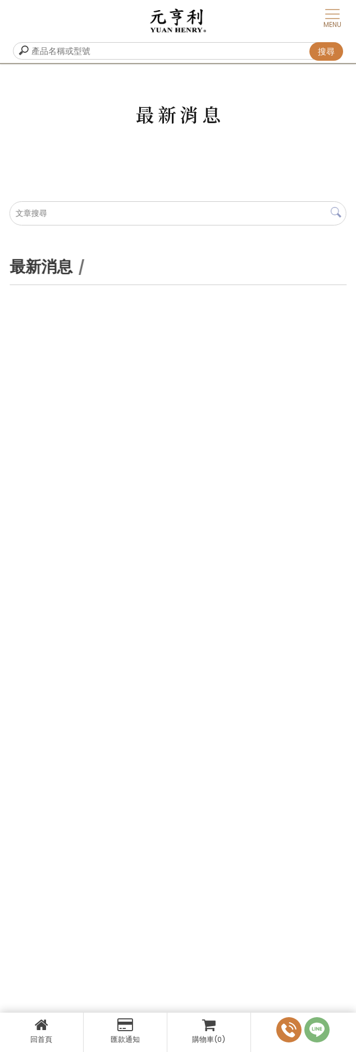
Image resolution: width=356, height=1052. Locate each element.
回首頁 (41, 1031)
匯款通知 (125, 1031)
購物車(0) (209, 1031)
